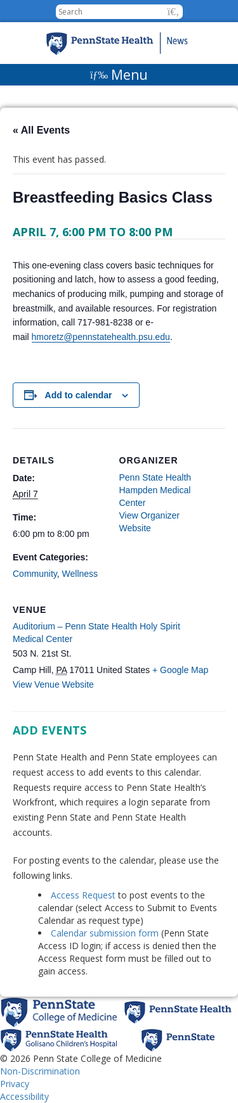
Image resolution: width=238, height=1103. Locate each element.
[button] (174, 11)
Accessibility (24, 1096)
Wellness (80, 574)
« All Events (41, 130)
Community (35, 574)
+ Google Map (180, 670)
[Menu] (119, 74)
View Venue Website (53, 684)
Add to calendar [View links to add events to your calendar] (78, 395)
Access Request (84, 895)
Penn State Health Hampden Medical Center (155, 490)
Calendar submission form (105, 933)
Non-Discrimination (40, 1071)
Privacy (14, 1084)
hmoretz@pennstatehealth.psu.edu (101, 337)
